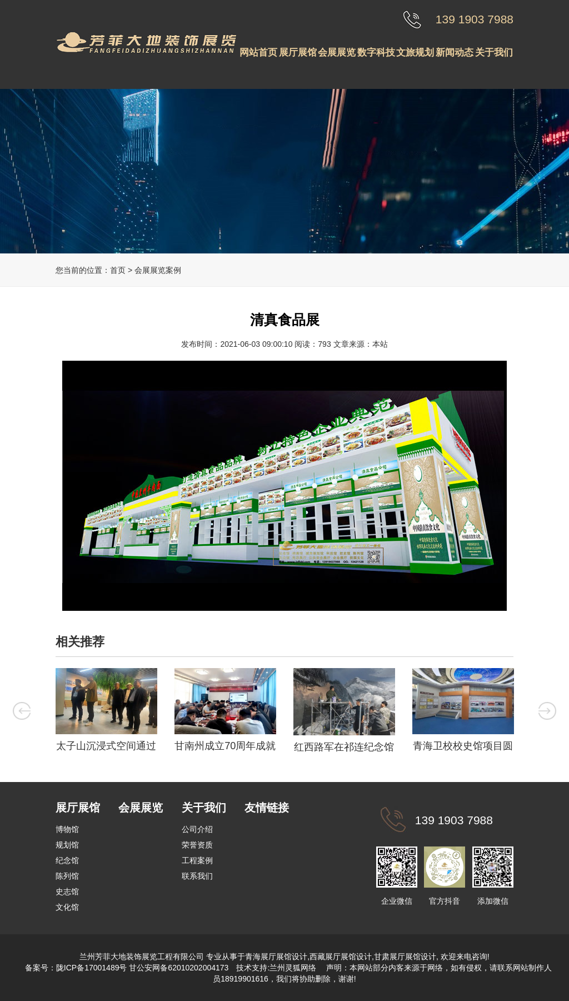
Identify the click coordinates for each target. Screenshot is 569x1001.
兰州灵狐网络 (293, 967)
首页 (118, 270)
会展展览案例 (157, 270)
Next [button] (547, 711)
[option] (106, 713)
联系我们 (197, 875)
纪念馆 (67, 860)
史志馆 (67, 891)
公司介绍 (197, 829)
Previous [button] (22, 711)
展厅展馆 (298, 52)
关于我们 (494, 52)
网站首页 (258, 52)
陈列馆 (67, 875)
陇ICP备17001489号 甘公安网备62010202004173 (142, 967)
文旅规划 (415, 52)
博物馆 (67, 829)
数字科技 (376, 52)
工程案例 (197, 860)
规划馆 (67, 844)
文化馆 (67, 907)
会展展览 (337, 52)
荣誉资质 (197, 844)
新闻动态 (454, 52)
